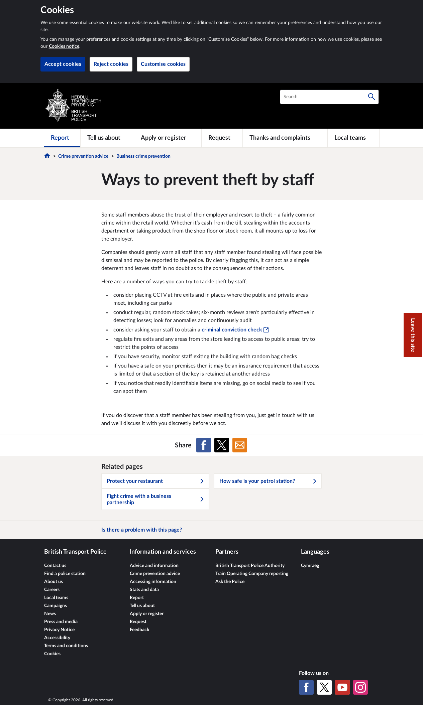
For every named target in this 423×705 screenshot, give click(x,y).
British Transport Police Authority (250, 565)
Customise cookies (163, 64)
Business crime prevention (143, 156)
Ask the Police (229, 581)
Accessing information (153, 581)
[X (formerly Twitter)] (324, 687)
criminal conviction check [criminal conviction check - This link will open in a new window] (235, 329)
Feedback (139, 629)
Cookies (52, 654)
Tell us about (142, 605)
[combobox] (329, 97)
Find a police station (65, 573)
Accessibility (57, 638)
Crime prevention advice (83, 156)
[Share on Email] (239, 445)
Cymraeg (310, 565)
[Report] (62, 138)
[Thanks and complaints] (285, 138)
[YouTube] (342, 687)
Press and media (61, 621)
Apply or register (147, 613)
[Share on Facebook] (203, 445)
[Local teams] (353, 138)
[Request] (222, 138)
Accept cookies (62, 64)
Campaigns (55, 605)
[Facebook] (306, 687)
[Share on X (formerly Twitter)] (221, 445)
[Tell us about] (107, 138)
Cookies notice (64, 46)
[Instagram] (360, 687)
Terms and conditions (66, 646)
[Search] (371, 97)
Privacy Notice (59, 629)
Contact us (55, 565)
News (50, 613)
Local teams (56, 597)
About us (53, 581)
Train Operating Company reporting (251, 573)
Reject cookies (111, 64)
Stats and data (144, 589)
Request (138, 621)
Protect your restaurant (155, 481)
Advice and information (154, 565)
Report (137, 597)
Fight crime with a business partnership (155, 499)
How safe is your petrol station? (268, 481)
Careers (52, 589)
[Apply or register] (167, 138)
